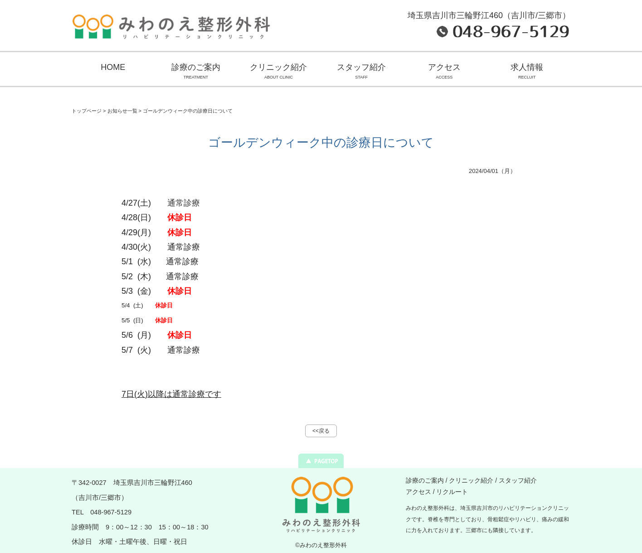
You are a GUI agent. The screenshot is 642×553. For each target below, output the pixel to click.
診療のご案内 (196, 72)
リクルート (452, 492)
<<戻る (321, 431)
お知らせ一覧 (122, 111)
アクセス (444, 72)
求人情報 (527, 72)
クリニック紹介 (278, 72)
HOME (113, 67)
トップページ (87, 111)
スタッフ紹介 (361, 72)
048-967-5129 (110, 512)
